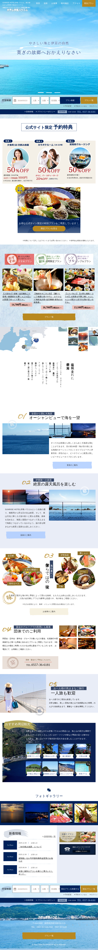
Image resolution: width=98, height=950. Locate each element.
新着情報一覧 (49, 837)
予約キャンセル (81, 106)
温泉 (46, 3)
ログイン (94, 106)
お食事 (54, 3)
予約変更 (68, 106)
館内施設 (65, 3)
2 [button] (49, 92)
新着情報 (29, 112)
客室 (38, 3)
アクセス (76, 3)
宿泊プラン (89, 3)
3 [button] (57, 92)
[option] (49, 57)
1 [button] (41, 92)
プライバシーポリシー (45, 112)
